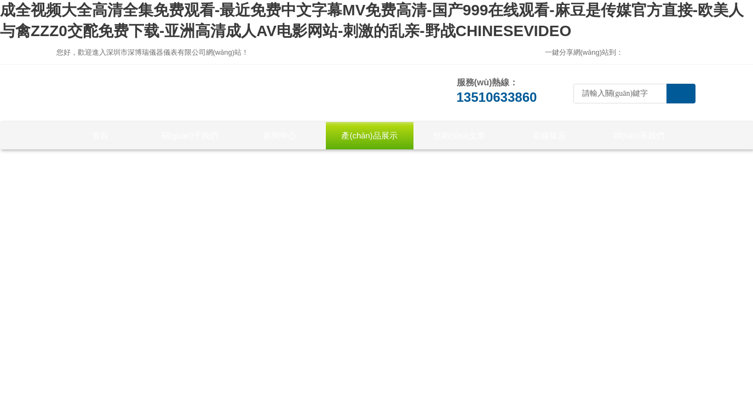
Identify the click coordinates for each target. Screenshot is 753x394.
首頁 (100, 135)
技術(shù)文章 (459, 135)
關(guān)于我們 (190, 135)
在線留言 (549, 135)
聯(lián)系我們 (638, 135)
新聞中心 (279, 135)
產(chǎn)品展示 (369, 135)
